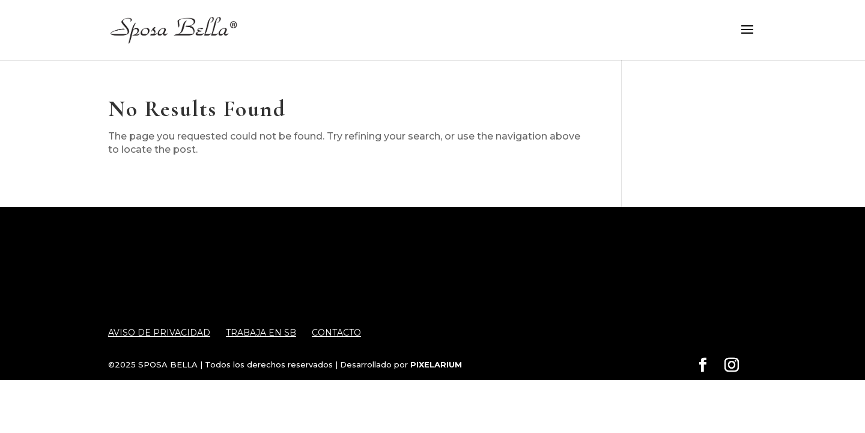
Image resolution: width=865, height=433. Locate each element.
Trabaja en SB (261, 332)
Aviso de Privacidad (159, 332)
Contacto (336, 332)
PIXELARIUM (436, 364)
